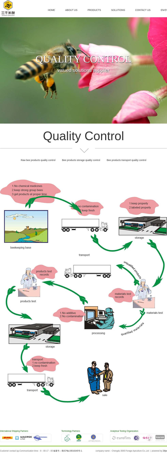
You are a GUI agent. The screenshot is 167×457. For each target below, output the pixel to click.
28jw (165, 451)
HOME (51, 10)
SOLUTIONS (118, 10)
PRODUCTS (94, 10)
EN (162, 10)
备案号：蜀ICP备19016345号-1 (67, 451)
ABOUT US (71, 10)
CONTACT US (142, 10)
